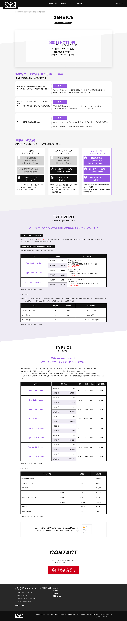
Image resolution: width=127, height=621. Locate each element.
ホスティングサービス (23, 595)
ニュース (71, 3)
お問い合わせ (120, 3)
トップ (17, 12)
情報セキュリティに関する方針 (89, 614)
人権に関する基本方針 (106, 614)
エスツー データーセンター (24, 601)
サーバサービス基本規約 (57, 614)
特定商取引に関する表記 (42, 614)
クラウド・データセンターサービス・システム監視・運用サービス (33, 589)
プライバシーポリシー (72, 614)
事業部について (53, 3)
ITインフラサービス (25, 12)
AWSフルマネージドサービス (24, 593)
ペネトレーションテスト (26, 598)
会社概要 (63, 3)
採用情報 (79, 3)
